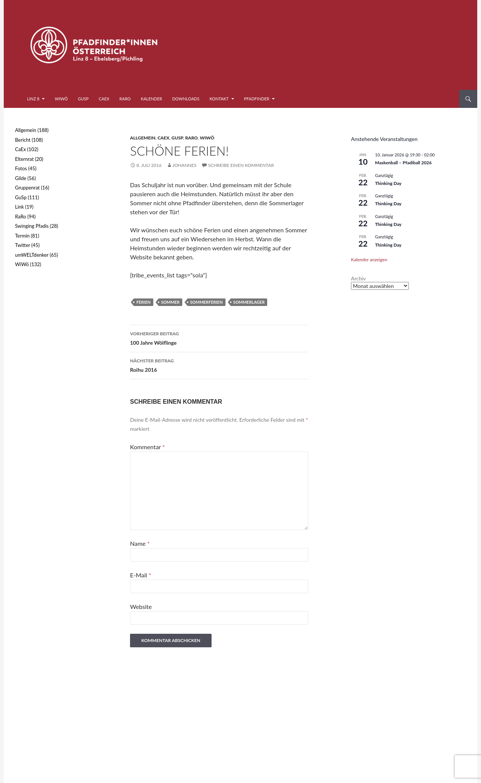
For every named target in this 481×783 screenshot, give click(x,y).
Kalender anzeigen (369, 259)
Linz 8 (33, 98)
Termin (22, 236)
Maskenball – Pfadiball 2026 (403, 162)
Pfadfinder (256, 98)
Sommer (170, 302)
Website (141, 606)
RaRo (125, 98)
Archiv (358, 278)
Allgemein (143, 138)
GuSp (83, 98)
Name (140, 543)
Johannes (184, 165)
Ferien (143, 302)
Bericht (22, 140)
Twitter (22, 245)
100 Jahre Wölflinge (219, 337)
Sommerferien (206, 302)
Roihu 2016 (219, 364)
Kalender (151, 98)
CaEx (104, 98)
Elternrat (24, 159)
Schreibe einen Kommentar (241, 165)
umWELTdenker (31, 255)
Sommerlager (249, 302)
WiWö (61, 98)
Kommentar (147, 446)
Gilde (20, 178)
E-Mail (140, 575)
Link (19, 207)
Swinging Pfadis (31, 226)
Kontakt (219, 98)
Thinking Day (388, 183)
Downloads (186, 98)
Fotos (21, 168)
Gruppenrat (27, 188)
